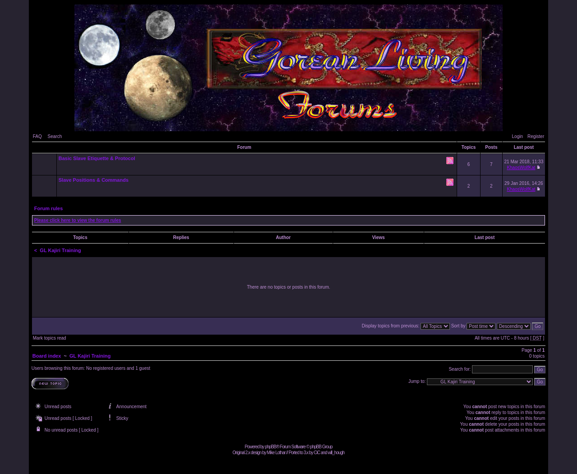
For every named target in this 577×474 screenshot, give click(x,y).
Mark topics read (49, 338)
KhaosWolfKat (521, 167)
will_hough (336, 452)
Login (517, 136)
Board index (46, 356)
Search (55, 136)
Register (535, 136)
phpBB (270, 446)
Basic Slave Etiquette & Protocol (97, 158)
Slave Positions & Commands (93, 180)
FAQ (37, 136)
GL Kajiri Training (60, 250)
